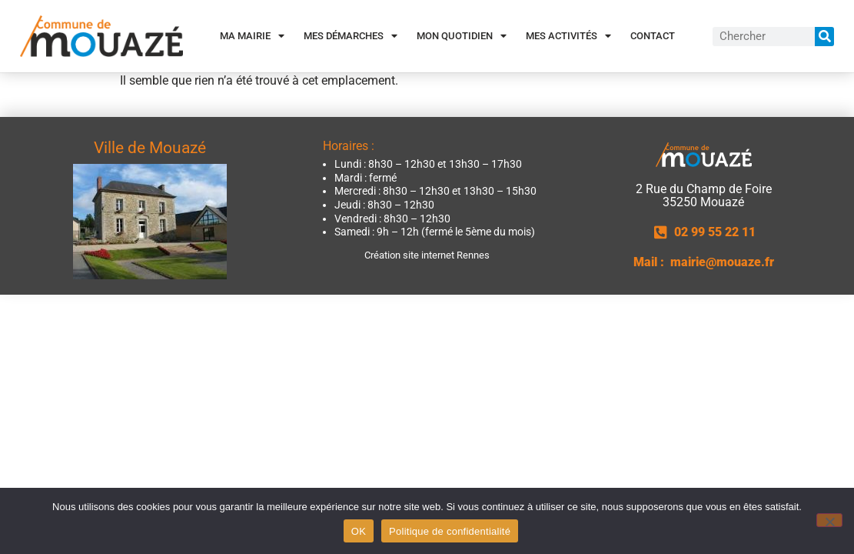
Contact (652, 36)
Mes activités (568, 36)
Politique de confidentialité (449, 531)
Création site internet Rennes (427, 255)
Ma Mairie (252, 36)
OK (358, 531)
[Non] (829, 520)
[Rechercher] (824, 36)
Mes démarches (350, 36)
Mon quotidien (462, 36)
